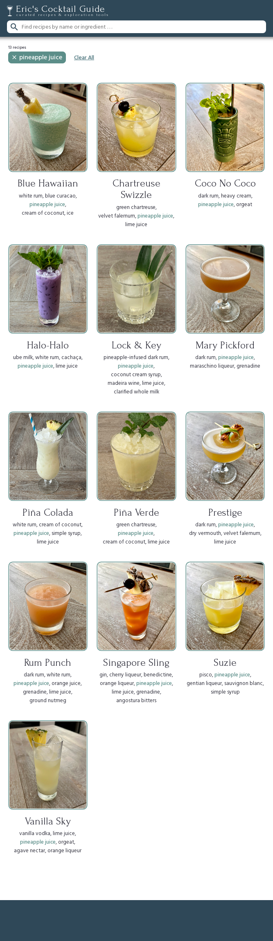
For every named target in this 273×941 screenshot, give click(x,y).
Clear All (84, 58)
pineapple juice (36, 57)
